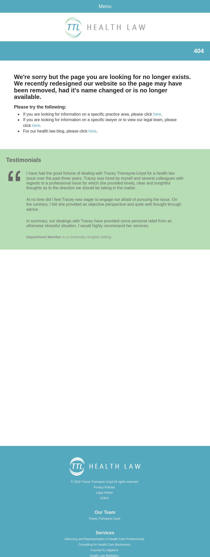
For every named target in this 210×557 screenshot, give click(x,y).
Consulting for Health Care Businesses (104, 544)
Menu (105, 6)
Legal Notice (104, 492)
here (157, 114)
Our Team (105, 512)
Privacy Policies (104, 487)
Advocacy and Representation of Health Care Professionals (104, 539)
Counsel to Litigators (104, 550)
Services (105, 532)
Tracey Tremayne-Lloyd (104, 518)
